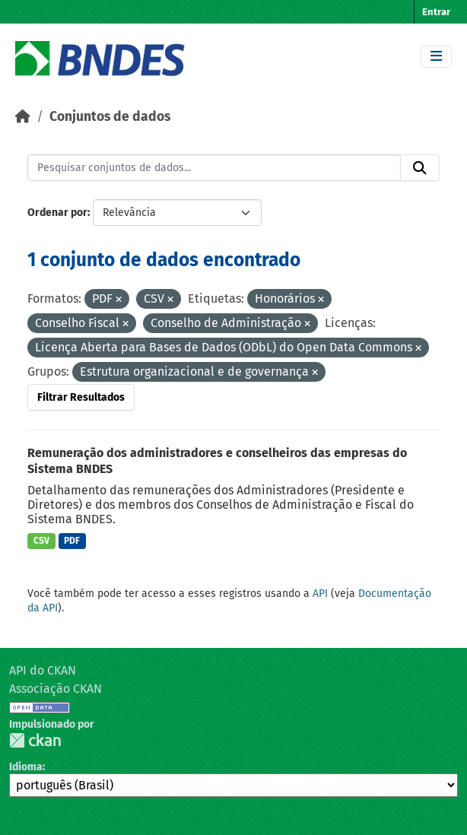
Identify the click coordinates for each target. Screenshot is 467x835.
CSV (41, 540)
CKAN (35, 740)
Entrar (436, 11)
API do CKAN (42, 670)
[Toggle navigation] (436, 57)
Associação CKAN (55, 688)
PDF (72, 540)
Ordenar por (57, 212)
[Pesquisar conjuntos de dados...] (214, 168)
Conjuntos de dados (109, 117)
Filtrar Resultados (81, 397)
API (320, 593)
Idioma (26, 766)
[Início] (22, 117)
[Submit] (420, 168)
